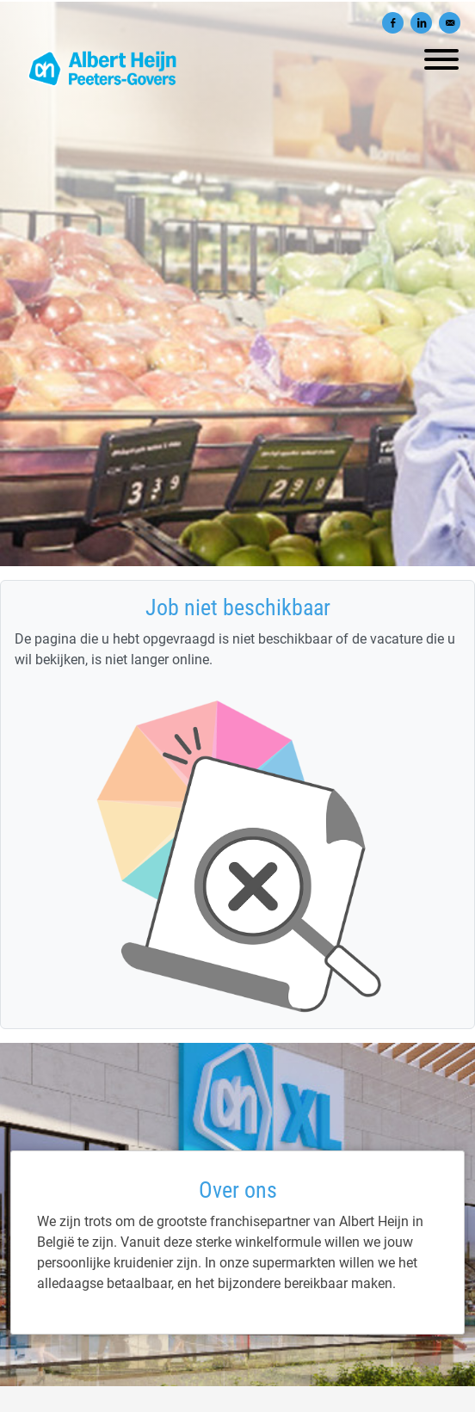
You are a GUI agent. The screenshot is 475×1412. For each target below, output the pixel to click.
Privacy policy (237, 1400)
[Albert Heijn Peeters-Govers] (237, 1291)
